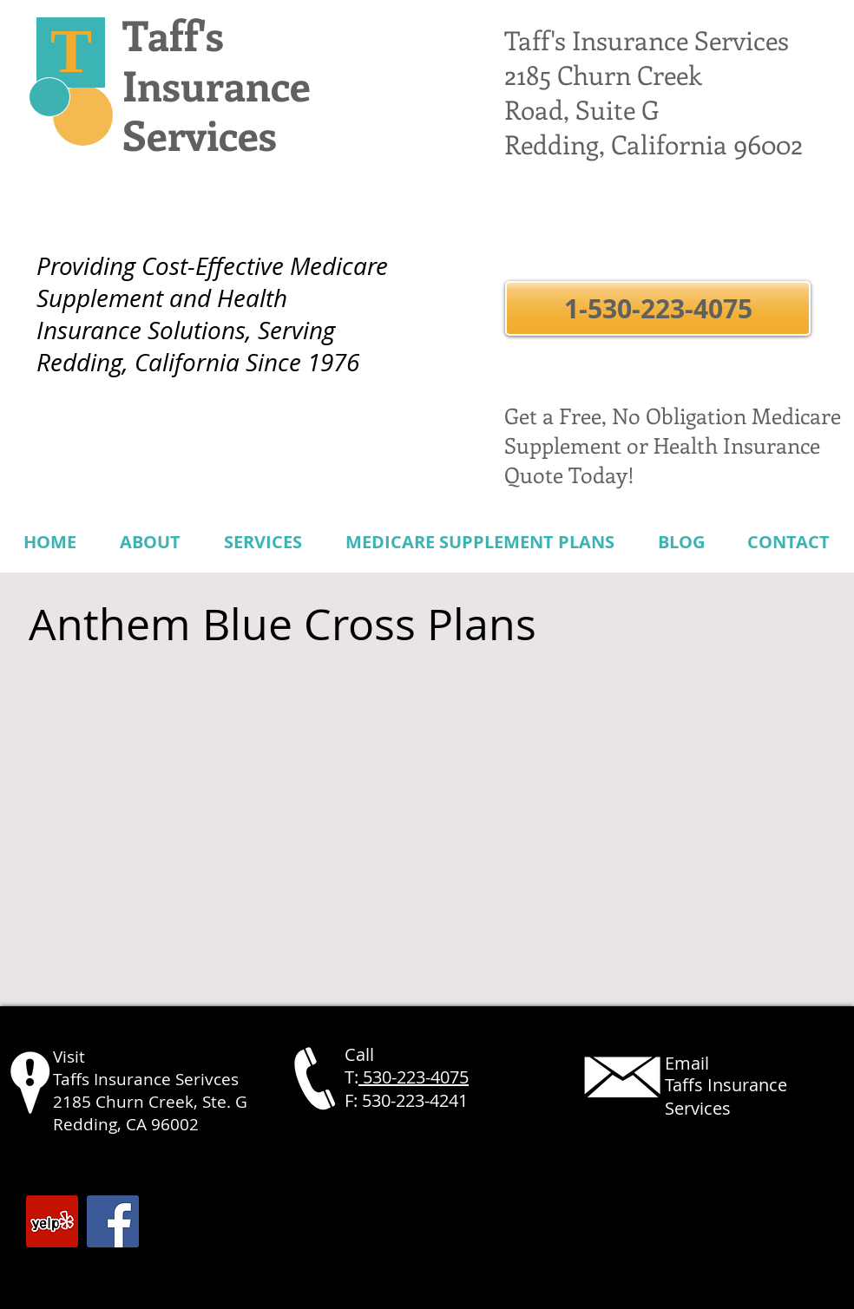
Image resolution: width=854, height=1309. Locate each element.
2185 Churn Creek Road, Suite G (603, 92)
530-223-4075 (413, 1077)
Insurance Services (216, 109)
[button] (658, 308)
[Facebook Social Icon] (113, 1221)
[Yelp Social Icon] (52, 1221)
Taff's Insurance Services (646, 40)
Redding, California (615, 144)
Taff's (173, 34)
